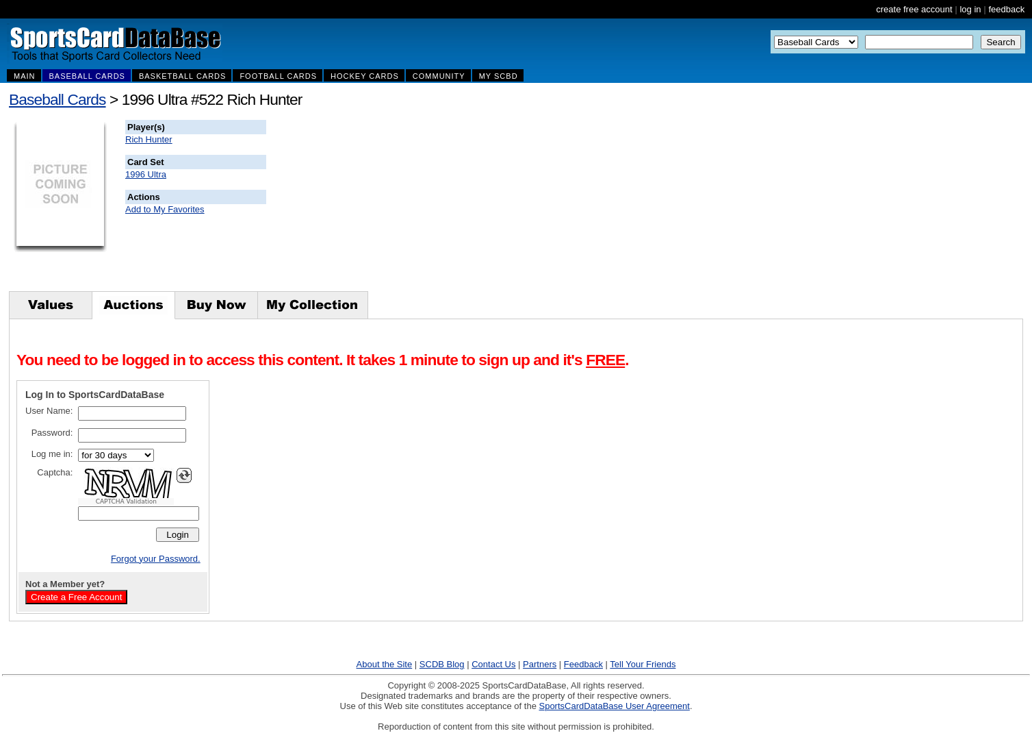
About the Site (385, 664)
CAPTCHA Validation (126, 501)
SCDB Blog (442, 664)
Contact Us (493, 664)
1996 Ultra (145, 174)
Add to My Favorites (165, 209)
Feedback (583, 664)
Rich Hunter (148, 139)
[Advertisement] (514, 205)
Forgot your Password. (156, 559)
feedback (1006, 9)
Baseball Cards (57, 99)
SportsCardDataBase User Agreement (614, 706)
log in (970, 9)
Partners (539, 664)
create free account (914, 9)
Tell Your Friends (642, 664)
